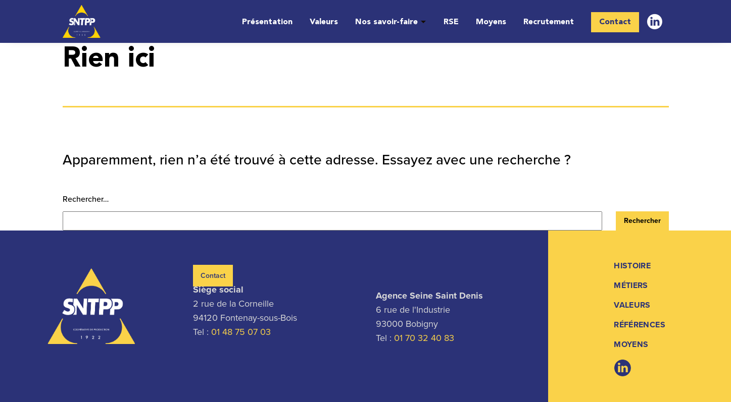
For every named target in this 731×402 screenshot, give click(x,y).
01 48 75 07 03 (241, 331)
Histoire (632, 265)
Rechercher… (86, 199)
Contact (615, 22)
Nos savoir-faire (386, 22)
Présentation (267, 22)
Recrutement (548, 22)
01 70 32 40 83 (424, 337)
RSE (451, 22)
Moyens (491, 22)
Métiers (631, 285)
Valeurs (324, 22)
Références (639, 324)
